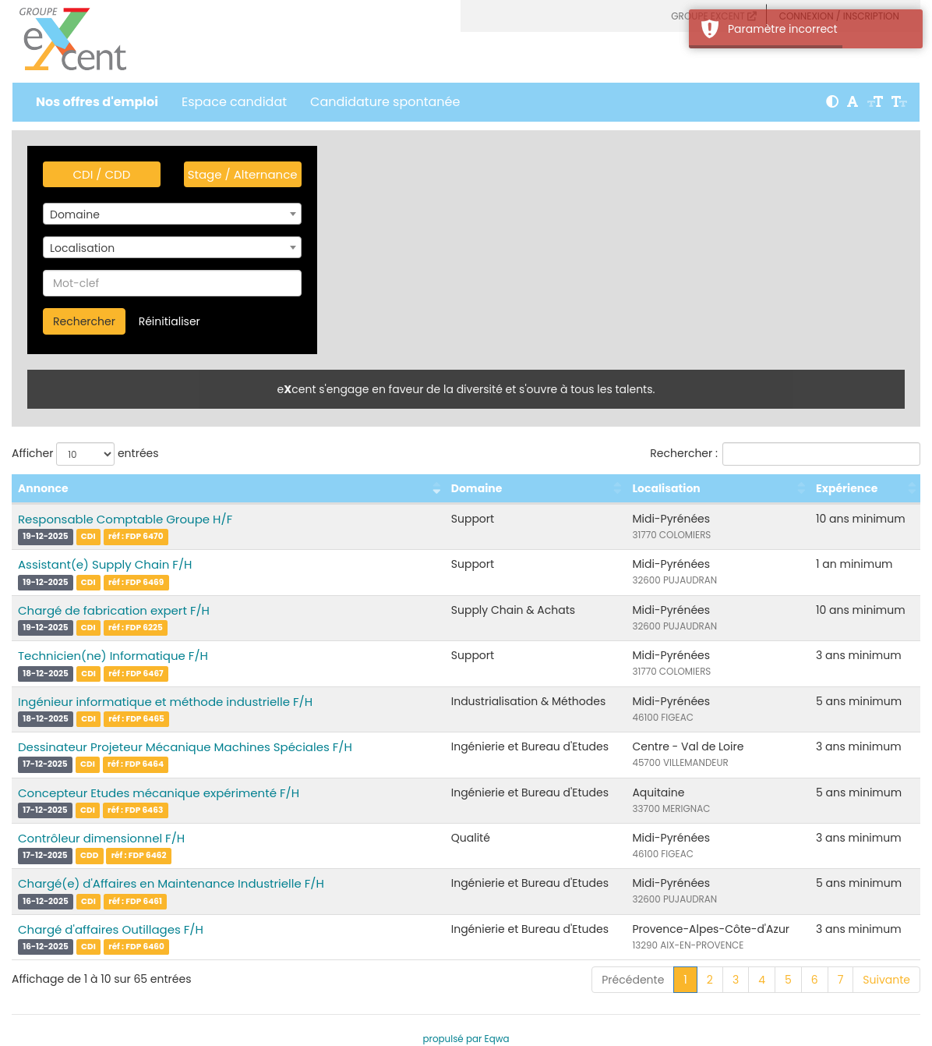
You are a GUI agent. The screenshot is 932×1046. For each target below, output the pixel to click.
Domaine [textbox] (75, 214)
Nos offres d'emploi (97, 102)
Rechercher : (785, 454)
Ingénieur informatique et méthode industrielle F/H (165, 701)
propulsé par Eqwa (465, 1039)
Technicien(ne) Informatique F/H (113, 655)
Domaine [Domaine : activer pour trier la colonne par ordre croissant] (477, 488)
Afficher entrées (85, 454)
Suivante (886, 979)
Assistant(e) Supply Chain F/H (105, 564)
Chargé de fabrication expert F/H (114, 610)
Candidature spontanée (385, 102)
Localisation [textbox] (82, 248)
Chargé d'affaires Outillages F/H (110, 929)
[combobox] (172, 214)
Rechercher (84, 321)
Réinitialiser (169, 321)
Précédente (633, 979)
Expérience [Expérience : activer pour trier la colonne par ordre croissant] (846, 488)
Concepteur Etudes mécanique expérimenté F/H (158, 793)
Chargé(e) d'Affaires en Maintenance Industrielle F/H (171, 883)
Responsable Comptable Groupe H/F (125, 519)
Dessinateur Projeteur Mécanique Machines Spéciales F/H (185, 747)
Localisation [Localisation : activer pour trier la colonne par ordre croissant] (666, 488)
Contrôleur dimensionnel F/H (101, 838)
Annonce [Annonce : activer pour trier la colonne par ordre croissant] (43, 488)
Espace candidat (234, 102)
